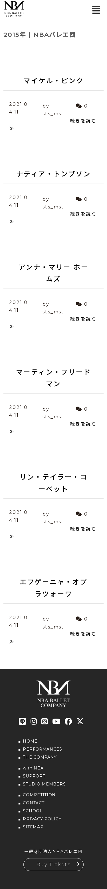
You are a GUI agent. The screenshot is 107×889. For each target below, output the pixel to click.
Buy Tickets (53, 864)
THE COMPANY (40, 757)
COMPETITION (39, 794)
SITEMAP (33, 827)
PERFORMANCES (42, 749)
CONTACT (33, 803)
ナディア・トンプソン (53, 174)
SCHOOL (32, 811)
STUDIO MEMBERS (44, 784)
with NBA (33, 768)
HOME (30, 741)
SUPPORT (34, 776)
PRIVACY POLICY (42, 819)
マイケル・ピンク (53, 80)
